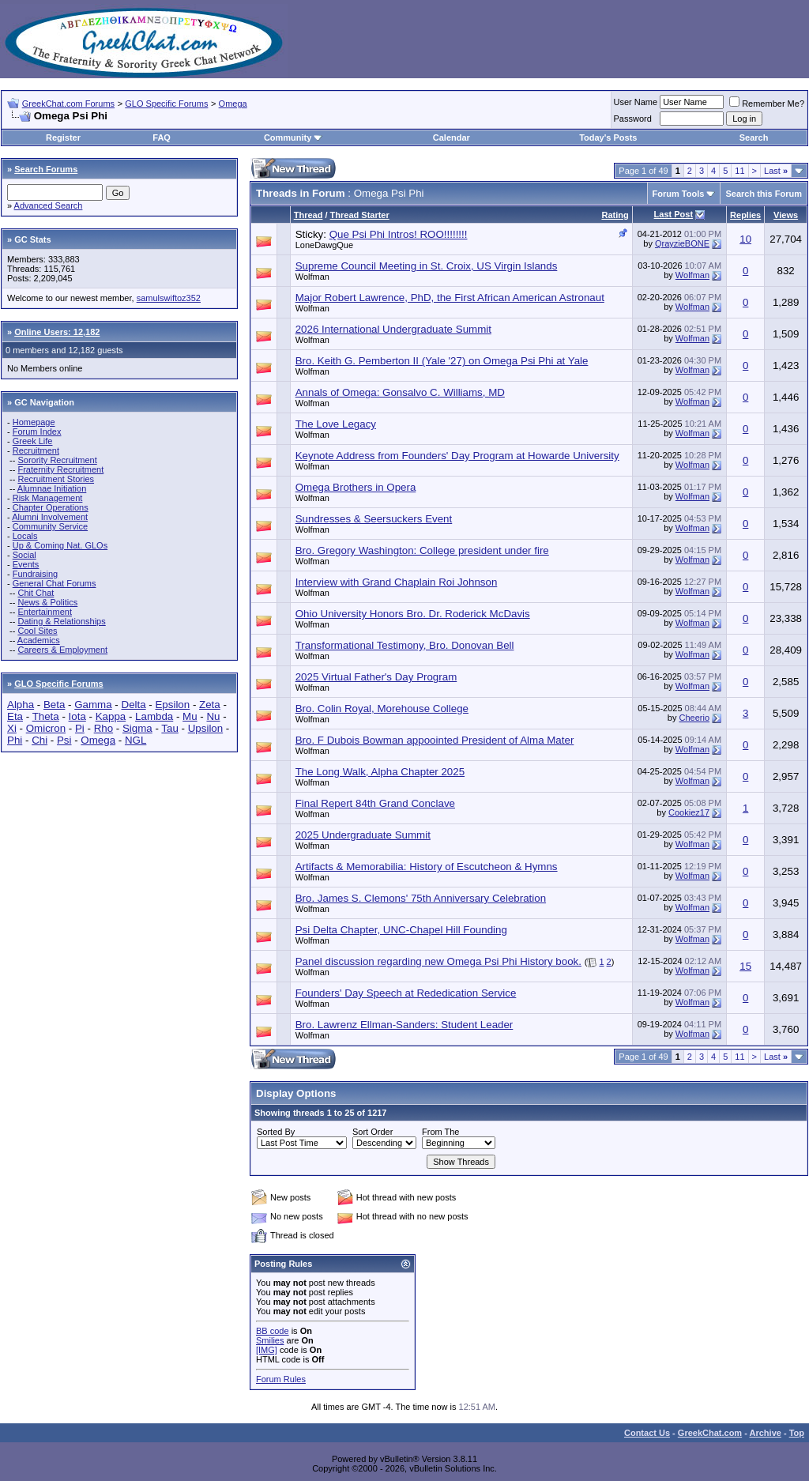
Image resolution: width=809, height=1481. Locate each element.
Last (776, 170)
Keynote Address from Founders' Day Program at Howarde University (457, 456)
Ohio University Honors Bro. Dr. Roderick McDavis (412, 614)
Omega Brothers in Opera (355, 487)
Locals (25, 536)
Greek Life (33, 441)
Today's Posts (608, 137)
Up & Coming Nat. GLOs (60, 545)
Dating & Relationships (61, 621)
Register (63, 137)
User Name (636, 102)
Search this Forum (763, 193)
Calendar (451, 137)
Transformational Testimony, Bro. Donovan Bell (404, 645)
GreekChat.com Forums (68, 103)
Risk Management (48, 498)
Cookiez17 (688, 812)
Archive (765, 1433)
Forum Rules (281, 1379)
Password (633, 118)
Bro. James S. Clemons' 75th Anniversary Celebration (420, 898)
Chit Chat (35, 592)
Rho (103, 728)
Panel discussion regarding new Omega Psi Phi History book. (438, 961)
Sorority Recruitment (56, 460)
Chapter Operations (50, 507)
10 (745, 239)
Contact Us (647, 1433)
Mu (190, 716)
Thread (308, 215)
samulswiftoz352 (169, 298)
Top (796, 1433)
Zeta (209, 704)
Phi (14, 740)
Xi (12, 728)
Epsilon (172, 704)
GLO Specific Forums (166, 103)
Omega (233, 103)
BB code (272, 1331)
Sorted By (276, 1131)
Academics (38, 640)
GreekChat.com (710, 1433)
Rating (614, 215)
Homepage (34, 422)
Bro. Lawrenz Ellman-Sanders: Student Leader (404, 1025)
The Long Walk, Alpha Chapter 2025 (380, 772)
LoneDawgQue (324, 245)
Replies (745, 215)
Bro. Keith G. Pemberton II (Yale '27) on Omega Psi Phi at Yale (442, 361)
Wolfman (312, 276)
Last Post (674, 214)
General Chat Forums (54, 583)
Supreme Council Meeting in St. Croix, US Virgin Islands (426, 266)
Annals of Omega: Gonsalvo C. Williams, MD (400, 392)
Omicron (46, 728)
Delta (134, 704)
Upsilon (205, 728)
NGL (135, 740)
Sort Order (372, 1131)
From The (440, 1131)
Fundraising (35, 573)
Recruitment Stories (55, 479)
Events (26, 564)
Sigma (137, 728)
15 (745, 966)
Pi (80, 728)
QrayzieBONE (682, 243)
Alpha (20, 704)
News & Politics (47, 602)
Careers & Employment (62, 649)
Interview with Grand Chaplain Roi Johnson (396, 582)
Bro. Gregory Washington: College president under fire (422, 550)
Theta (45, 716)
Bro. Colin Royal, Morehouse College (381, 708)
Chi (39, 740)
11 (739, 170)
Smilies (270, 1340)
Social (24, 555)
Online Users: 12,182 (57, 332)
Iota (77, 716)
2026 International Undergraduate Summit (393, 329)
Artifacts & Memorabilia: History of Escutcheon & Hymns (426, 866)
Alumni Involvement (50, 517)
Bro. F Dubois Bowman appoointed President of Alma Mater (434, 740)
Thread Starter (359, 215)
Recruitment (36, 450)
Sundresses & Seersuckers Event (374, 519)
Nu (213, 716)
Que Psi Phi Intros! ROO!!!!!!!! (398, 234)
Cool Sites (37, 630)
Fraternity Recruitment (60, 469)
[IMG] (266, 1350)
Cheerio (694, 717)
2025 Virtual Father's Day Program (376, 677)
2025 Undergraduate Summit (363, 835)
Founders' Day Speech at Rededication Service (406, 993)
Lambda (154, 716)
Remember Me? (766, 103)
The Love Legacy (335, 424)
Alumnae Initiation (51, 488)
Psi (64, 740)
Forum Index (37, 431)
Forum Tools (679, 193)
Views (785, 215)
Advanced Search (48, 205)
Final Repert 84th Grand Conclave (375, 803)
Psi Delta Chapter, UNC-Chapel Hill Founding (401, 930)
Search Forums (45, 169)
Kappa (111, 716)
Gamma (92, 704)
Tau (170, 728)
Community (293, 137)
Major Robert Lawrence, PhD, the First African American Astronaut (449, 297)
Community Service (50, 526)
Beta (54, 704)
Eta (15, 716)
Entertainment (44, 611)
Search (754, 137)
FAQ (161, 137)
